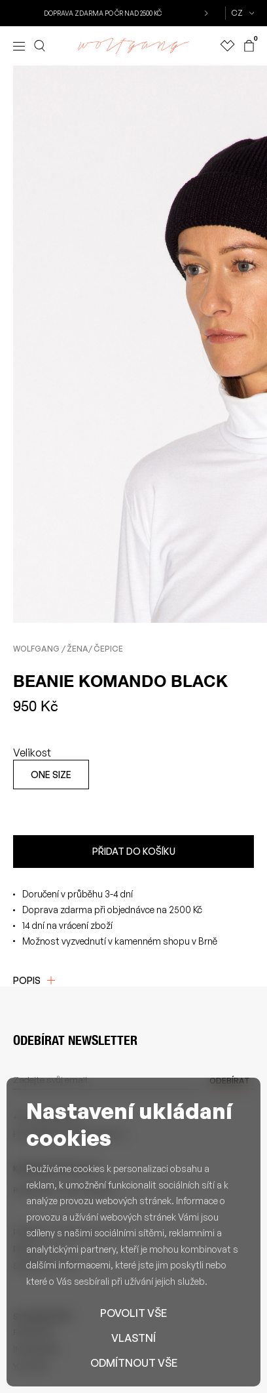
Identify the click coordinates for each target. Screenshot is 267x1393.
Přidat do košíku (133, 851)
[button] (205, 13)
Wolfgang (36, 649)
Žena (77, 649)
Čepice (108, 649)
